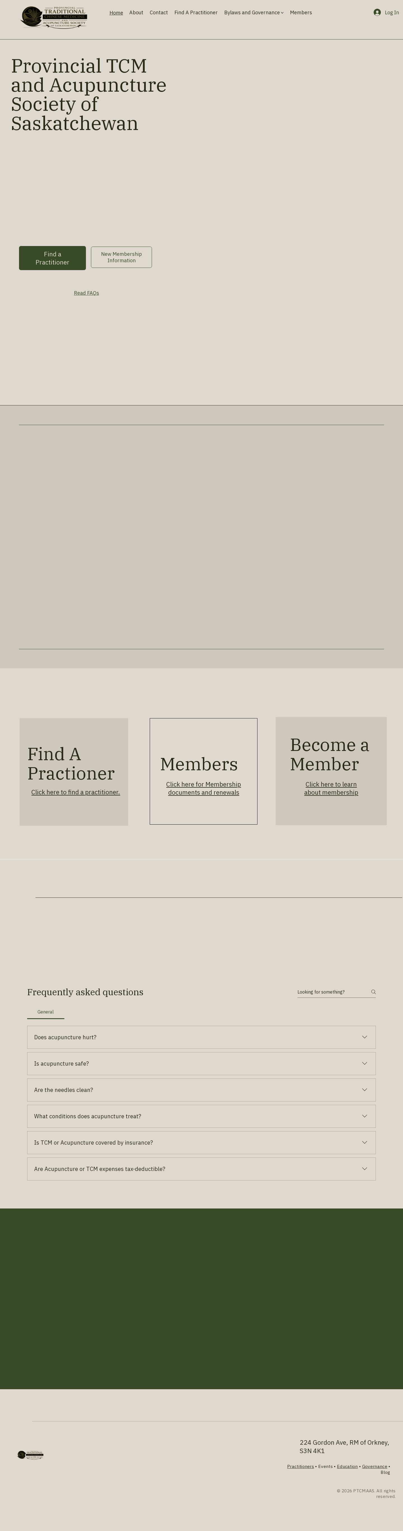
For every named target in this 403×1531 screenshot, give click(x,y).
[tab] (45, 1012)
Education (347, 1466)
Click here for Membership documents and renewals (203, 788)
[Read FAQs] (86, 293)
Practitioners (300, 1466)
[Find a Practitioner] (52, 258)
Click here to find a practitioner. (75, 792)
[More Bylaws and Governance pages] (282, 12)
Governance (374, 1466)
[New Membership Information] (121, 257)
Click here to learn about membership (331, 788)
